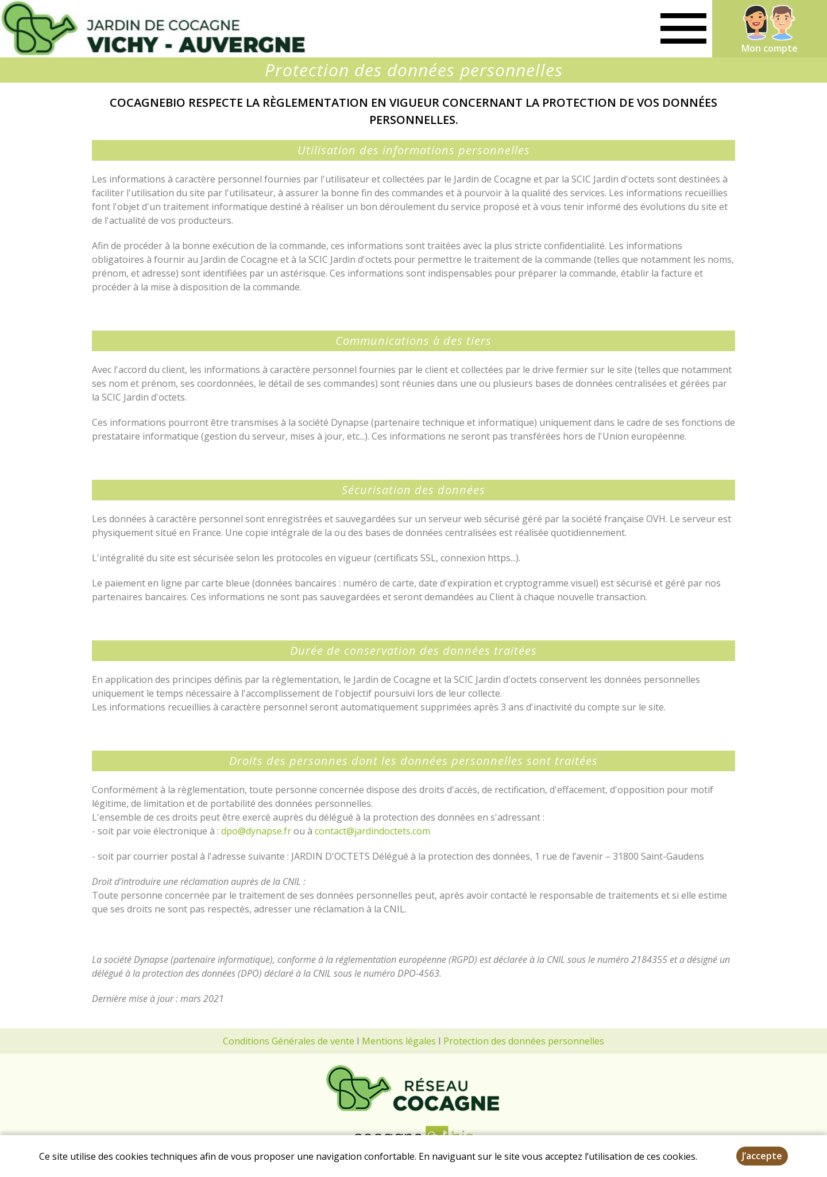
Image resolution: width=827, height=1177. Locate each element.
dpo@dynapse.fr (257, 831)
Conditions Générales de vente (288, 1041)
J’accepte (762, 1155)
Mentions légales (399, 1041)
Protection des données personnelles (523, 1041)
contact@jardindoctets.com (372, 831)
